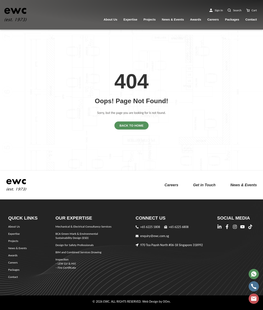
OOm (166, 301)
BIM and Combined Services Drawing (78, 252)
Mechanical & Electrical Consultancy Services (83, 226)
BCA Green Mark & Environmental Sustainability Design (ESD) (76, 236)
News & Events (173, 19)
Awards (195, 19)
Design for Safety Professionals (74, 245)
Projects (149, 19)
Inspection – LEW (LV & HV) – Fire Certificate (65, 264)
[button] (216, 10)
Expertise (130, 19)
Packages (232, 19)
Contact (251, 19)
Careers (213, 19)
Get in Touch (204, 185)
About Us (110, 19)
